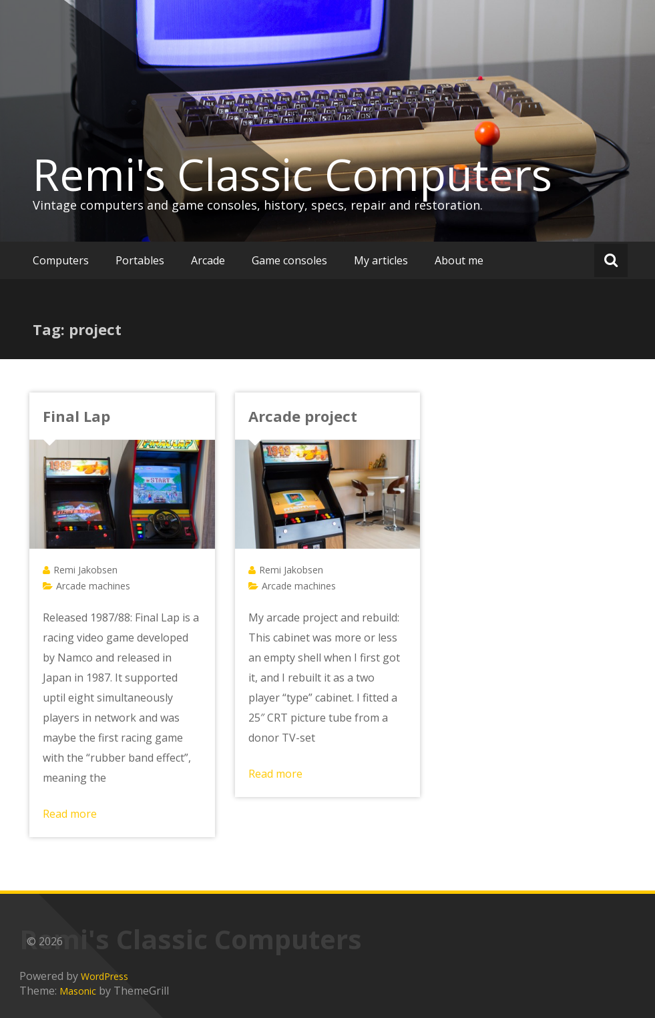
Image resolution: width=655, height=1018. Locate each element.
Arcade (208, 260)
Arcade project (302, 416)
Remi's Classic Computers (292, 174)
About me (459, 260)
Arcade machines (93, 585)
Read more (70, 813)
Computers (61, 260)
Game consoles (289, 260)
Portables (140, 260)
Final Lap (76, 416)
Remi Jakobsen (85, 569)
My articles (381, 260)
